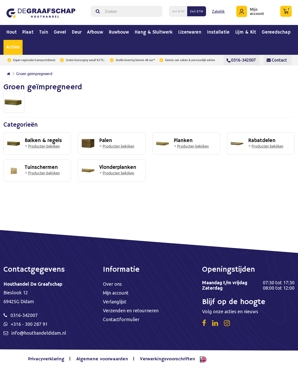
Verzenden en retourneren (131, 311)
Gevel (60, 32)
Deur (76, 32)
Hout (11, 32)
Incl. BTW (178, 11)
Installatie (218, 32)
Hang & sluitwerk (154, 32)
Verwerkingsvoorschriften (167, 359)
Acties (13, 47)
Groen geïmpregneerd (34, 74)
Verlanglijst (114, 302)
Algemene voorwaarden (102, 359)
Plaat (28, 32)
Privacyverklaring (46, 359)
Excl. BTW (196, 11)
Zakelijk (218, 11)
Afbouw (95, 32)
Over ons (112, 284)
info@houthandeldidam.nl (38, 333)
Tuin (43, 32)
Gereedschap (276, 32)
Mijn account (116, 293)
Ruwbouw (119, 32)
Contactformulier (121, 320)
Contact (277, 60)
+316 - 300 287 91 (29, 324)
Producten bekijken (44, 146)
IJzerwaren (189, 32)
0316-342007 (241, 60)
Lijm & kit (245, 32)
